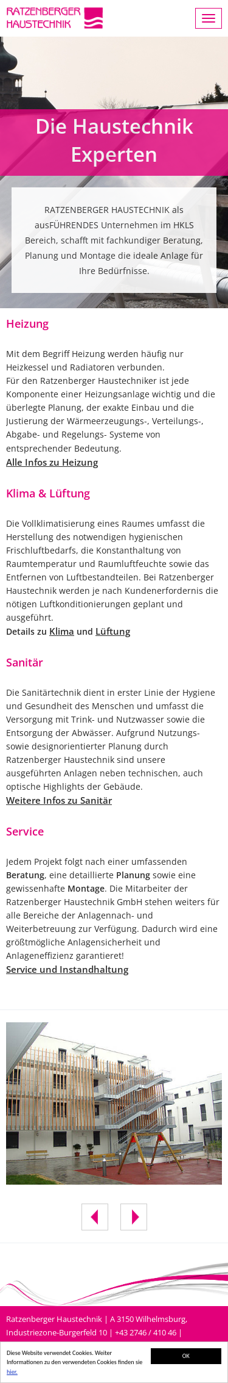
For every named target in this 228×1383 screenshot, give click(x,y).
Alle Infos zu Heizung (52, 462)
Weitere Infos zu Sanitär (59, 800)
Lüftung (112, 631)
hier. (12, 1372)
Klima (61, 631)
